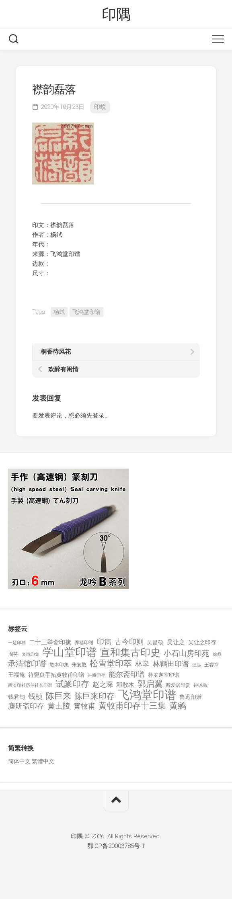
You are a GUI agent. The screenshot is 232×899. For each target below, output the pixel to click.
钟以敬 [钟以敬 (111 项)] (200, 685)
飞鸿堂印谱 (86, 312)
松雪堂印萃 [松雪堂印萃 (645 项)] (111, 663)
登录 (98, 415)
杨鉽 (59, 312)
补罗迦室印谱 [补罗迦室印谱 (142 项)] (163, 675)
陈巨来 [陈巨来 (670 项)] (58, 696)
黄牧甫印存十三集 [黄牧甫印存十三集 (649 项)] (132, 706)
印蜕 (100, 107)
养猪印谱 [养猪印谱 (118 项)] (84, 642)
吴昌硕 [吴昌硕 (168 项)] (155, 642)
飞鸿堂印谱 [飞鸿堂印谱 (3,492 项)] (147, 695)
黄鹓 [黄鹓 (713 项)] (177, 706)
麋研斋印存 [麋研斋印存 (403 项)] (26, 706)
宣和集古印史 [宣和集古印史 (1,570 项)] (130, 652)
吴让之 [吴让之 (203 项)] (176, 642)
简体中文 (19, 761)
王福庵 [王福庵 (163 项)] (16, 675)
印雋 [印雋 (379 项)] (104, 641)
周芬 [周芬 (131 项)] (13, 654)
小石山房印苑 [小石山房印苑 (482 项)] (186, 653)
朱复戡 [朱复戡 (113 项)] (79, 665)
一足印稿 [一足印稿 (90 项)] (17, 642)
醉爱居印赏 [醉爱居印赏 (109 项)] (178, 685)
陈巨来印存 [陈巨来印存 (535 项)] (94, 696)
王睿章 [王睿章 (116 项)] (211, 665)
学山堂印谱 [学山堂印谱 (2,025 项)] (70, 652)
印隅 (116, 14)
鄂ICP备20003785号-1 (116, 846)
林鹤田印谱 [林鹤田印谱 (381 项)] (171, 663)
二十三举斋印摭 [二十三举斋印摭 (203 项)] (50, 642)
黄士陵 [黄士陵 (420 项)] (58, 706)
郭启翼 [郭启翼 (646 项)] (150, 684)
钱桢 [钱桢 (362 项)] (35, 696)
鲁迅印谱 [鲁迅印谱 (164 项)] (190, 697)
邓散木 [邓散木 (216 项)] (125, 684)
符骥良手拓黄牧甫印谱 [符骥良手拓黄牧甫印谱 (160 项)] (56, 675)
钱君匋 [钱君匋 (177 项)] (16, 697)
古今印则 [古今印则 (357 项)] (129, 642)
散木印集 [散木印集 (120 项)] (59, 665)
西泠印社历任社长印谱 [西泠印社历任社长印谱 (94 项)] (30, 685)
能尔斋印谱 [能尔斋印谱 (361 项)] (127, 674)
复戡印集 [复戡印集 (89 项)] (30, 654)
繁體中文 (43, 761)
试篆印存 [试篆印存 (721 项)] (72, 684)
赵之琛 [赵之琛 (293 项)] (102, 684)
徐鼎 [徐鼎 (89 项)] (217, 654)
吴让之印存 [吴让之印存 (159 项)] (202, 642)
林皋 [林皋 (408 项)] (142, 663)
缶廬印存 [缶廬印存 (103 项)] (96, 675)
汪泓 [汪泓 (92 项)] (196, 665)
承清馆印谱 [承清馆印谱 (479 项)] (27, 663)
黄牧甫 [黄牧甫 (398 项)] (84, 706)
